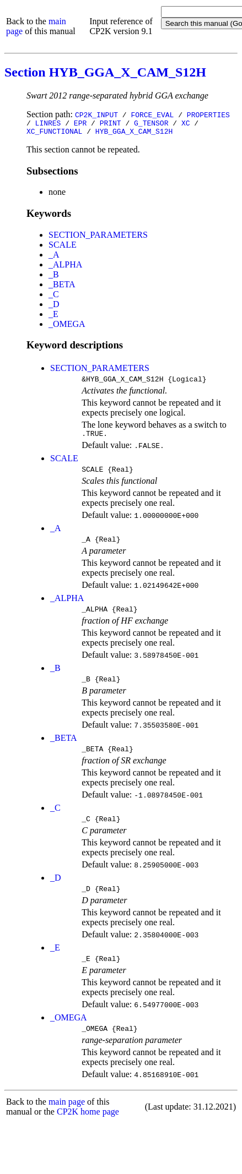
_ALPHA (65, 267)
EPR (80, 124)
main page (67, 1123)
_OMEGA (67, 327)
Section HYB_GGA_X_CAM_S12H (105, 72)
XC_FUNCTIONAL (54, 134)
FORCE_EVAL (152, 114)
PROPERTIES (208, 114)
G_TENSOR (151, 124)
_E (53, 317)
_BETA (62, 287)
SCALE (63, 248)
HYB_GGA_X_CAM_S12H (134, 134)
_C (54, 297)
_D (54, 307)
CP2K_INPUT (96, 114)
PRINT (110, 124)
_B (54, 277)
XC (185, 124)
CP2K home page (88, 1133)
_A (54, 258)
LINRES (48, 124)
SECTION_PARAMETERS (98, 238)
